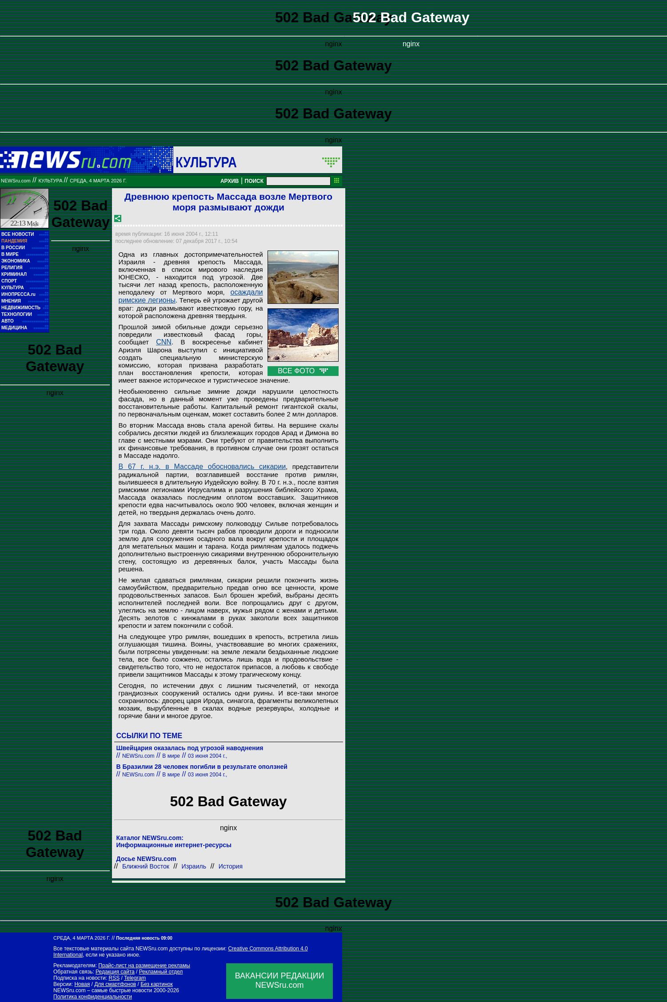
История (231, 866)
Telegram (135, 978)
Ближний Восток (145, 866)
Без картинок (156, 984)
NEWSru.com (16, 180)
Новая (82, 984)
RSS (114, 978)
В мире (171, 756)
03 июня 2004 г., (207, 756)
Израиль (194, 866)
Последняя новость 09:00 (144, 938)
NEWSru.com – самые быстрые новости (102, 990)
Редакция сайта (115, 972)
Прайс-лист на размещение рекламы (144, 965)
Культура (206, 162)
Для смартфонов (115, 984)
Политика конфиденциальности (92, 997)
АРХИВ (229, 181)
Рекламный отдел (161, 972)
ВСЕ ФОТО (303, 371)
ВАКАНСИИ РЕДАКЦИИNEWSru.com (279, 980)
